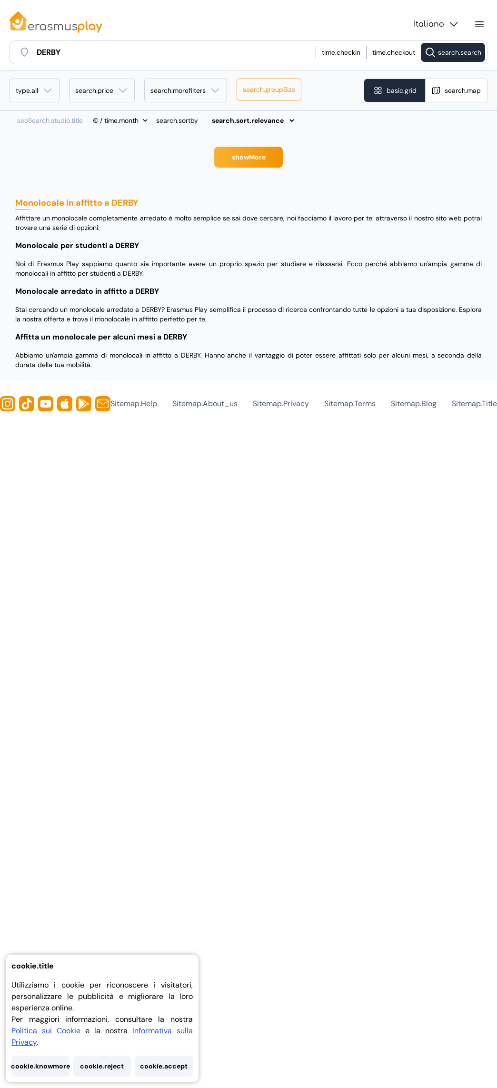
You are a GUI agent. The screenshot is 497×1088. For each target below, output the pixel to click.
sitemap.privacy (281, 404)
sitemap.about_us (205, 404)
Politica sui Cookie (45, 1031)
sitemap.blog (414, 404)
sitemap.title (474, 404)
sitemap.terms (350, 404)
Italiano (436, 24)
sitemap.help (133, 404)
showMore (249, 157)
